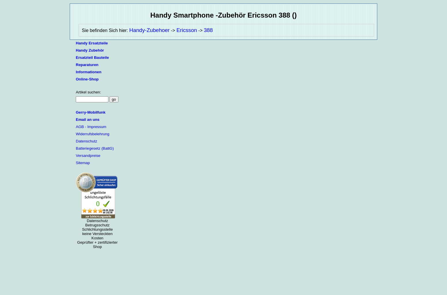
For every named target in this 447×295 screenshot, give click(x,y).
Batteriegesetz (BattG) (95, 148)
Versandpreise (88, 155)
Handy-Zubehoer (149, 30)
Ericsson (186, 30)
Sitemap (83, 163)
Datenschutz (86, 141)
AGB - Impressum (91, 127)
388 (208, 30)
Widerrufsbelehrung (92, 134)
